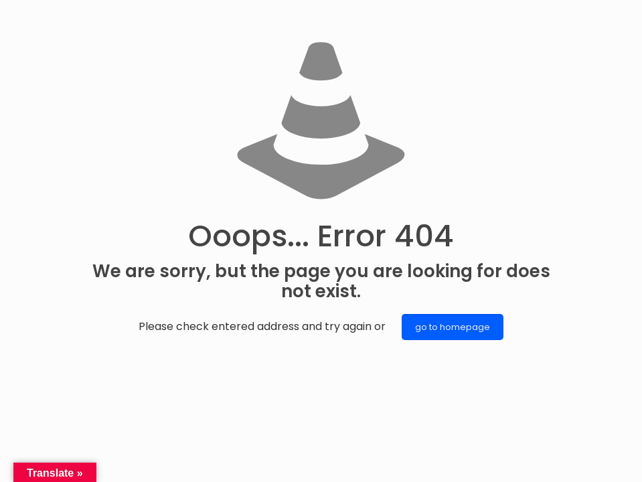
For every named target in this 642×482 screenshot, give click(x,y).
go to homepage (452, 327)
